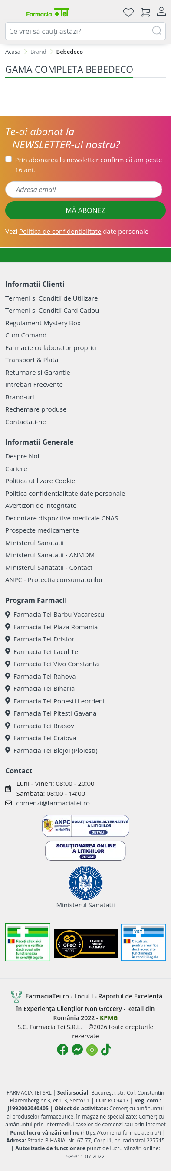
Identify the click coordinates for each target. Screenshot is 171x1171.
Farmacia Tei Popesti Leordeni (55, 701)
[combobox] (85, 31)
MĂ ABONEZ (85, 210)
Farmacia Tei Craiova (40, 737)
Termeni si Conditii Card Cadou (52, 310)
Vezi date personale (76, 231)
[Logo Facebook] (62, 1049)
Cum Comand (26, 334)
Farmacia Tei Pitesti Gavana (50, 713)
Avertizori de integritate (40, 505)
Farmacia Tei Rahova (40, 676)
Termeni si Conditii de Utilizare (51, 298)
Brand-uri (19, 397)
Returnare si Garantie (37, 372)
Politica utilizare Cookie (40, 480)
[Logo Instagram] (92, 1050)
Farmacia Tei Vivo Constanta (52, 663)
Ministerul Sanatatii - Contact (48, 567)
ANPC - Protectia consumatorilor (54, 579)
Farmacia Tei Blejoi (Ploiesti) (51, 750)
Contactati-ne (25, 421)
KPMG (109, 1018)
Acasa (12, 52)
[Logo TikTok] (106, 1049)
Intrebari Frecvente (34, 384)
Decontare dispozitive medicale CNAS (61, 518)
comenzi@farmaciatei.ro (53, 802)
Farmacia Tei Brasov (39, 725)
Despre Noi (22, 455)
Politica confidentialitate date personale (65, 493)
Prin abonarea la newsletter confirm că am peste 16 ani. (88, 164)
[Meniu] (12, 12)
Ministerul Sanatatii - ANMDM (50, 554)
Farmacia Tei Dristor (39, 639)
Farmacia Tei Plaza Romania (51, 626)
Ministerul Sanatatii (34, 542)
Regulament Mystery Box (43, 322)
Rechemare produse (35, 409)
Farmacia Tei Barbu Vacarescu (54, 614)
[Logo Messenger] (77, 1049)
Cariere (16, 468)
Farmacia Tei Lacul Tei (42, 651)
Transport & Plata (31, 359)
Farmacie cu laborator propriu (50, 347)
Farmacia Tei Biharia (40, 688)
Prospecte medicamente (42, 530)
